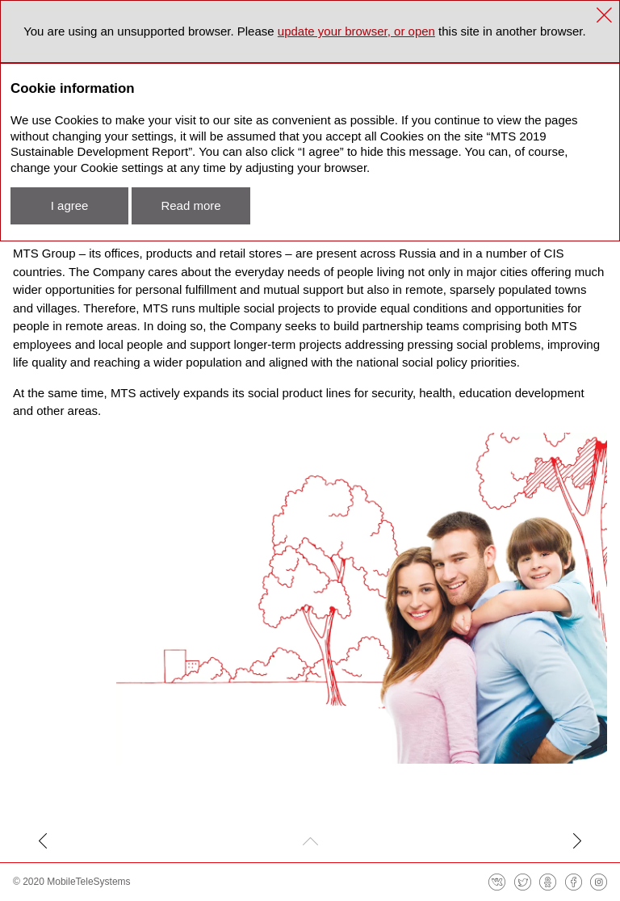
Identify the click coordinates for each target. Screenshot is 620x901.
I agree (70, 205)
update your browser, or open (356, 31)
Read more (190, 205)
